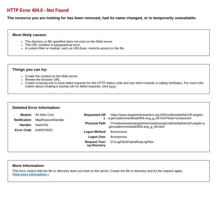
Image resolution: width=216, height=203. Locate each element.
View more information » (30, 174)
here (112, 86)
